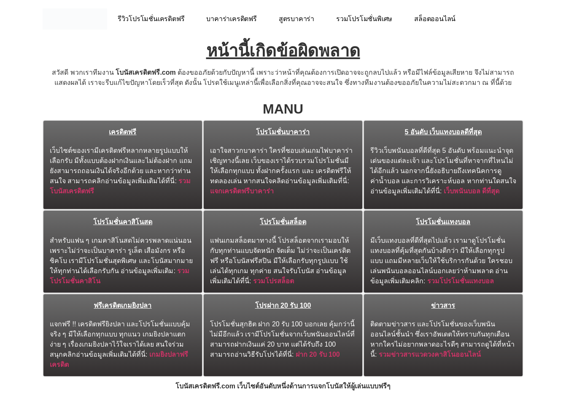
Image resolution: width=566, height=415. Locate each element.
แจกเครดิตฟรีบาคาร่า (242, 191)
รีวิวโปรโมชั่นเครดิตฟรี (151, 18)
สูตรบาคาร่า (296, 18)
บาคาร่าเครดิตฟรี (231, 18)
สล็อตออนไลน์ (434, 18)
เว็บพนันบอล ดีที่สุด (471, 191)
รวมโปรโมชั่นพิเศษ (364, 18)
